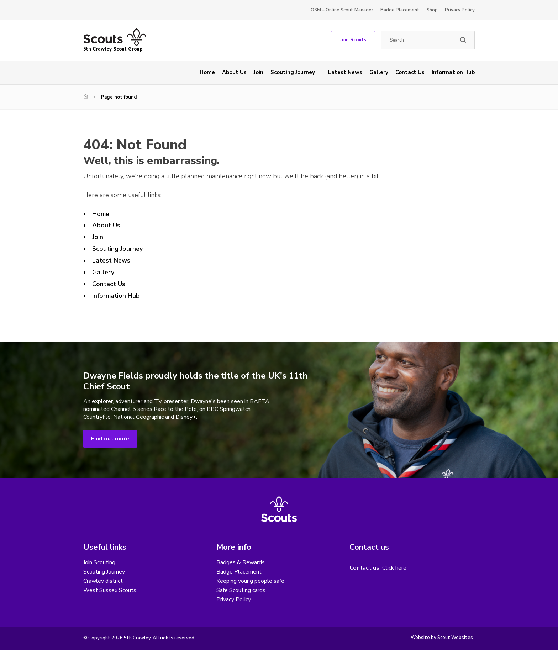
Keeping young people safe (250, 581)
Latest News (345, 72)
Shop (432, 10)
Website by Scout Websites (442, 637)
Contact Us (410, 72)
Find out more (110, 439)
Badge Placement (400, 10)
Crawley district (103, 581)
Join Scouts (353, 40)
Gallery (378, 72)
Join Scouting (99, 562)
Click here (394, 568)
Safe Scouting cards (240, 590)
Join (258, 72)
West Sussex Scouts (109, 590)
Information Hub (453, 72)
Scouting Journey (292, 72)
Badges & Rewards (240, 562)
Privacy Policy (460, 10)
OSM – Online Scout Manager (342, 10)
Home (207, 72)
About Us (234, 72)
